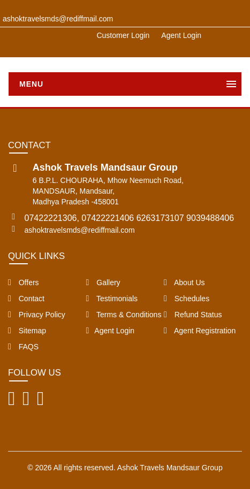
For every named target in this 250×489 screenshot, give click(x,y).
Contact (26, 298)
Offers (23, 282)
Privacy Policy (36, 314)
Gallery (103, 282)
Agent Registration (200, 330)
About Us (184, 282)
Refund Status (193, 314)
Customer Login (122, 35)
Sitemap (27, 330)
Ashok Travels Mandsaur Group (170, 467)
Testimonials (112, 298)
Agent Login (181, 35)
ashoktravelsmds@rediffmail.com (80, 230)
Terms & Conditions (124, 314)
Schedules (186, 298)
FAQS (23, 346)
